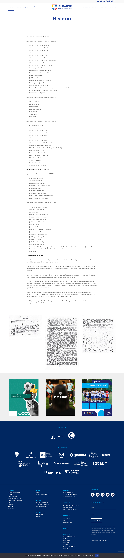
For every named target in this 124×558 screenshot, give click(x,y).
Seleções (25, 7)
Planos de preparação (42, 502)
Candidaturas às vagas (69, 497)
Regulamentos (67, 542)
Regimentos (66, 540)
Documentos (112, 7)
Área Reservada (40, 512)
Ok (97, 555)
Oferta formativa (68, 492)
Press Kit (10, 506)
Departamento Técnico (42, 504)
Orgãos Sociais (12, 496)
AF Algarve (11, 7)
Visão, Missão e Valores (14, 498)
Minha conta (39, 514)
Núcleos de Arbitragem (42, 494)
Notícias (10, 504)
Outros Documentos (69, 546)
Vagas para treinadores (70, 494)
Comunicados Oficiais (69, 536)
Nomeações (66, 518)
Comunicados (67, 520)
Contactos (11, 509)
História (10, 494)
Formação (33, 7)
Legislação (66, 548)
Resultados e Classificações (71, 505)
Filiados (18, 7)
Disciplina (104, 7)
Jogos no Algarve (68, 507)
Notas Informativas (41, 506)
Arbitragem (95, 7)
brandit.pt (103, 540)
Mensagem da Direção (14, 492)
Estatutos (66, 538)
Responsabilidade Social (15, 500)
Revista (10, 502)
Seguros (65, 544)
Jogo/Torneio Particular (70, 509)
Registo (38, 516)
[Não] (122, 555)
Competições (86, 7)
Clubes (38, 492)
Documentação (67, 522)
